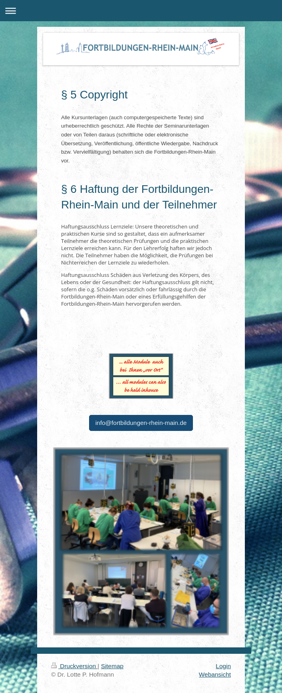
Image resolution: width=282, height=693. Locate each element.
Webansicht (215, 674)
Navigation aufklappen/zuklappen (141, 10)
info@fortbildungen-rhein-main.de (141, 422)
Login (223, 666)
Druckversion (74, 666)
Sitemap (112, 666)
